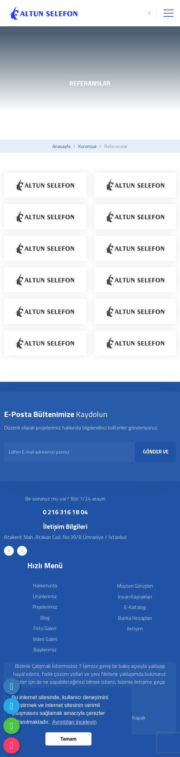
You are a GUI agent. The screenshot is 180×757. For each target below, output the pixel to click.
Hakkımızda (45, 585)
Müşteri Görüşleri (135, 586)
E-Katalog (134, 607)
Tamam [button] (68, 739)
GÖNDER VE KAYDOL (155, 455)
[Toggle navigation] (168, 13)
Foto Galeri (45, 628)
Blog (44, 618)
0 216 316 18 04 (65, 512)
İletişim (135, 628)
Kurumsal (87, 146)
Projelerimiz (45, 607)
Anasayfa (61, 146)
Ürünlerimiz (45, 596)
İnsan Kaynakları (135, 596)
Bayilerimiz (45, 649)
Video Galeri (45, 639)
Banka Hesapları (135, 618)
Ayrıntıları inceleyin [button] (74, 722)
